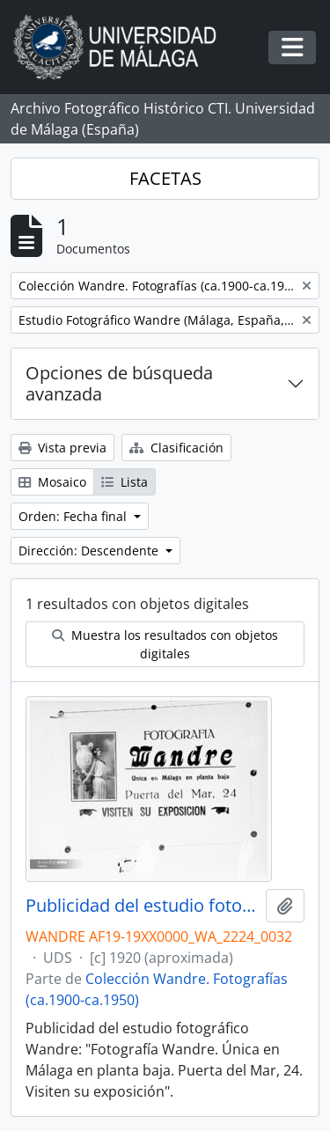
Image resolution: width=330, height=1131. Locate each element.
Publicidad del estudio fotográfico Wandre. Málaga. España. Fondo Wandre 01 (142, 905)
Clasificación (176, 447)
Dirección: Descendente (90, 550)
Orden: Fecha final (74, 516)
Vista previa (62, 447)
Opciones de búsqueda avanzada (119, 383)
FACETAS (165, 178)
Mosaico (52, 482)
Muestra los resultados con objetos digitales (165, 644)
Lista (124, 482)
